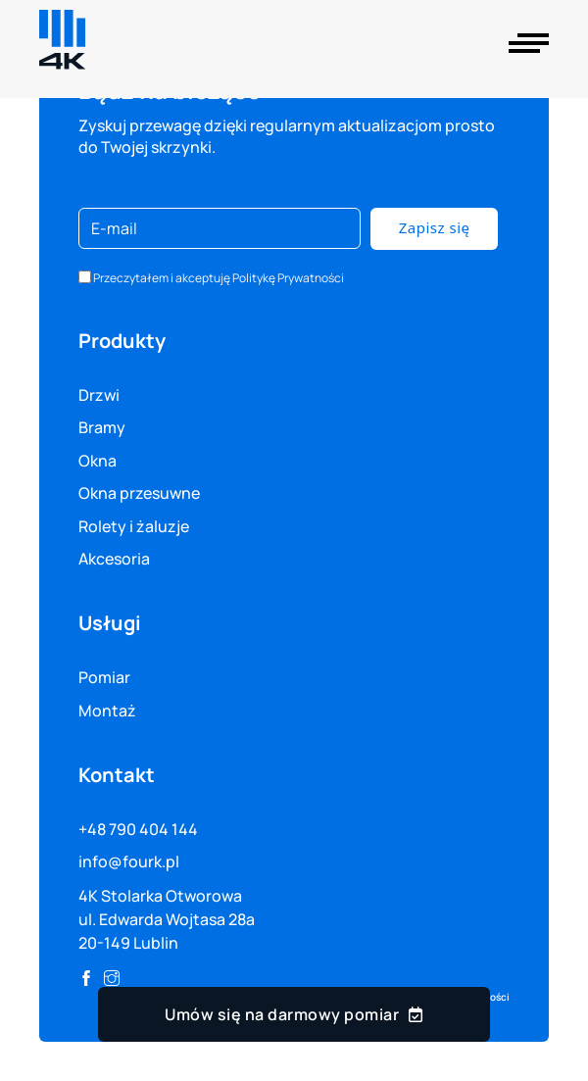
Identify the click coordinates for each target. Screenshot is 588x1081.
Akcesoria (114, 558)
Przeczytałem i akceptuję (218, 278)
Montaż (107, 710)
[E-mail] (219, 228)
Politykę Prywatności (288, 278)
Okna (97, 460)
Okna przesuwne (139, 493)
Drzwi (99, 395)
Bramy (101, 427)
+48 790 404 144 (138, 829)
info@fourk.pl (128, 861)
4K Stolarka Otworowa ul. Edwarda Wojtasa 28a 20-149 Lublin (166, 919)
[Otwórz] (529, 43)
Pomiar (104, 677)
